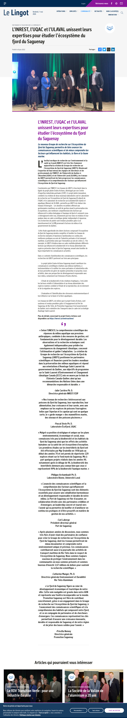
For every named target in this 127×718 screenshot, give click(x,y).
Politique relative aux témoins (30, 714)
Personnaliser (78, 709)
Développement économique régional (18, 687)
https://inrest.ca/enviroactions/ (62, 318)
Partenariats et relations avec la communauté (26, 25)
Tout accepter (114, 710)
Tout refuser (96, 710)
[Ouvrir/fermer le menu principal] (6, 3)
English (83, 3)
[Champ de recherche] (122, 13)
